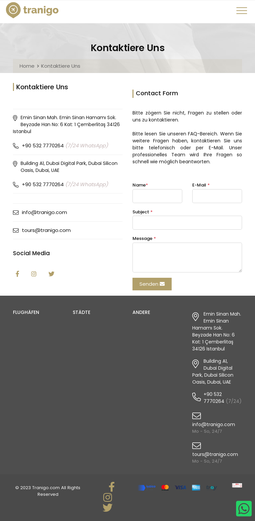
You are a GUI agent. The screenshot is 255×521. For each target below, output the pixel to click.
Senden (152, 283)
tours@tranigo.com (46, 230)
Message (144, 238)
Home (27, 65)
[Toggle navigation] (242, 13)
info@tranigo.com (44, 212)
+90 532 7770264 (65, 145)
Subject (142, 212)
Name (140, 185)
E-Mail (201, 185)
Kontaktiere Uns (60, 65)
